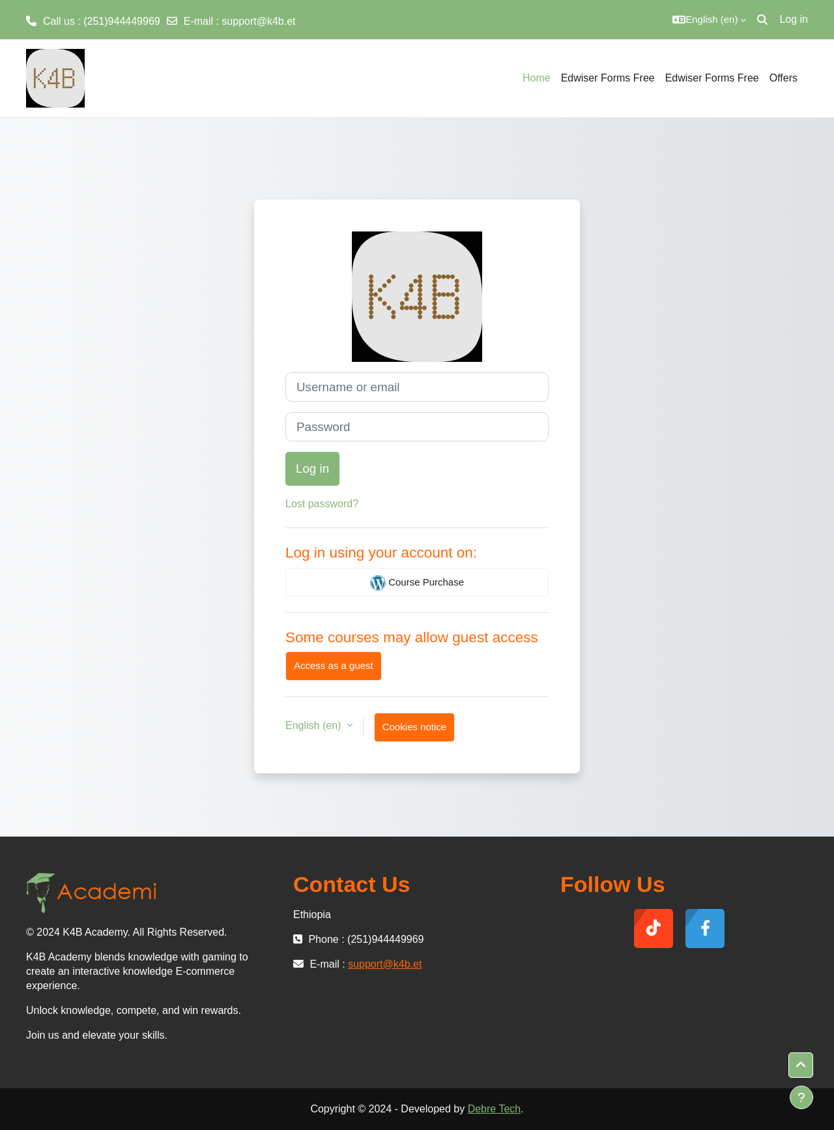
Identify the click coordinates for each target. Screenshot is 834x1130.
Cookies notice (414, 726)
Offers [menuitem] (783, 77)
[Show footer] (801, 1097)
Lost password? (321, 503)
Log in (793, 19)
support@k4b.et (258, 21)
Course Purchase (417, 583)
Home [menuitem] (537, 77)
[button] (709, 19)
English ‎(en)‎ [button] (314, 725)
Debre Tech (494, 1108)
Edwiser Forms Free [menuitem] (608, 77)
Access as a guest (333, 665)
